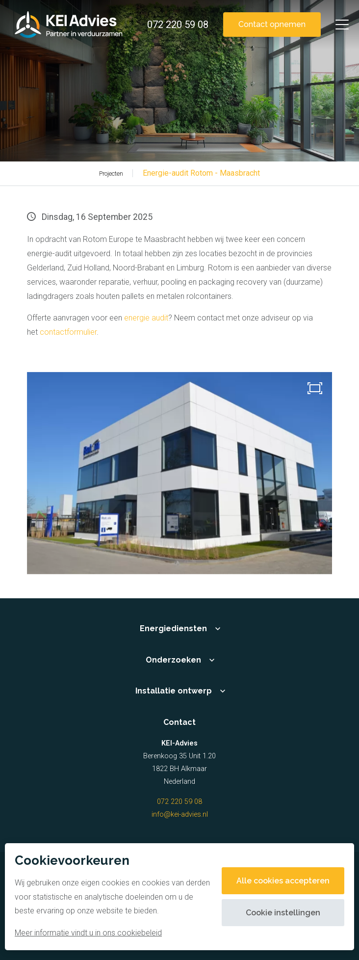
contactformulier (68, 332)
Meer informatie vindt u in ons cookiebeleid (88, 932)
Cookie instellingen (283, 912)
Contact (179, 722)
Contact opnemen (272, 24)
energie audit (146, 317)
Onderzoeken (173, 660)
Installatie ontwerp (173, 690)
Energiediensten (173, 628)
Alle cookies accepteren (283, 880)
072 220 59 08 (179, 802)
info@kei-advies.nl (180, 814)
